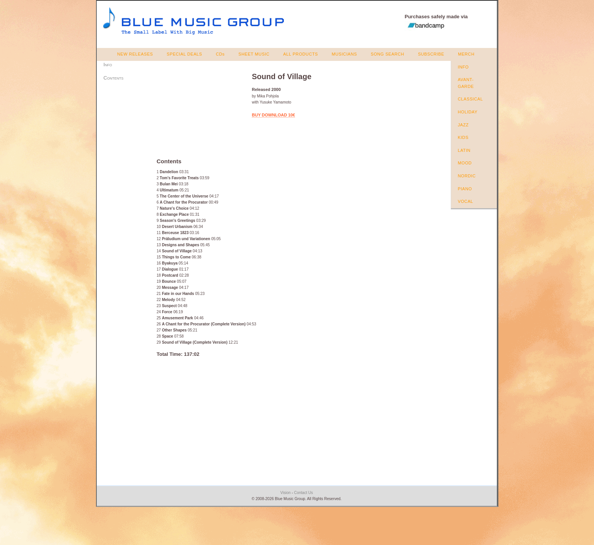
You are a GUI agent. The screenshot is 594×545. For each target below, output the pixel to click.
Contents (113, 78)
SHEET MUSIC (254, 54)
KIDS (463, 137)
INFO (463, 67)
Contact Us (303, 493)
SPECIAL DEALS (184, 54)
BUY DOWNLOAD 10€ (273, 115)
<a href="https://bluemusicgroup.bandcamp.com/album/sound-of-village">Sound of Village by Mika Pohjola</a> (199, 109)
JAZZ (463, 125)
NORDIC (467, 176)
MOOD (465, 163)
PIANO (465, 188)
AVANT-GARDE (466, 83)
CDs (220, 54)
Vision (285, 493)
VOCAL (465, 201)
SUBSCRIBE (431, 54)
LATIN (464, 150)
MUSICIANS (344, 54)
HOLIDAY (468, 112)
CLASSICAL (470, 99)
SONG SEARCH (387, 54)
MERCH (466, 54)
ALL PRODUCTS (300, 54)
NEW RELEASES (135, 54)
